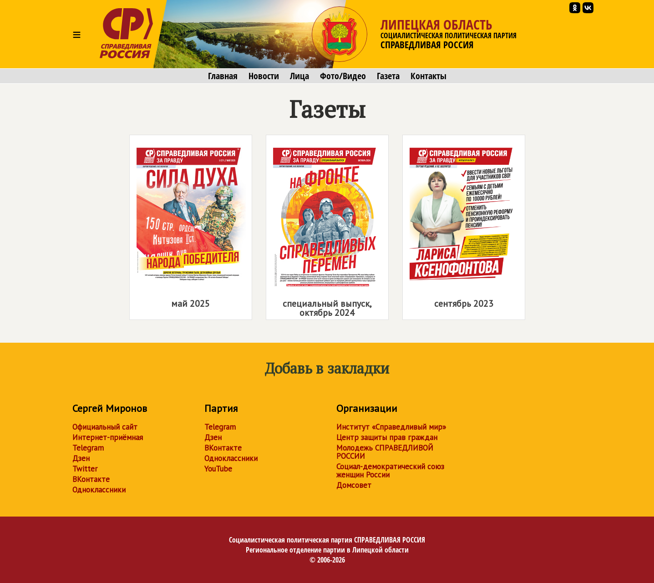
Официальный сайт (104, 427)
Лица (299, 76)
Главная (223, 76)
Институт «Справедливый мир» (391, 427)
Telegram (88, 448)
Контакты (428, 76)
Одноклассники (99, 490)
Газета (388, 76)
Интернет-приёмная (107, 437)
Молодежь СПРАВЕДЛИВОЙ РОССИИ (384, 452)
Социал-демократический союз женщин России (390, 470)
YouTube (218, 469)
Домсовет (353, 485)
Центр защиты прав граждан (386, 437)
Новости (263, 76)
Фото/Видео (343, 76)
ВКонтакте (91, 479)
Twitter (84, 469)
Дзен (81, 458)
